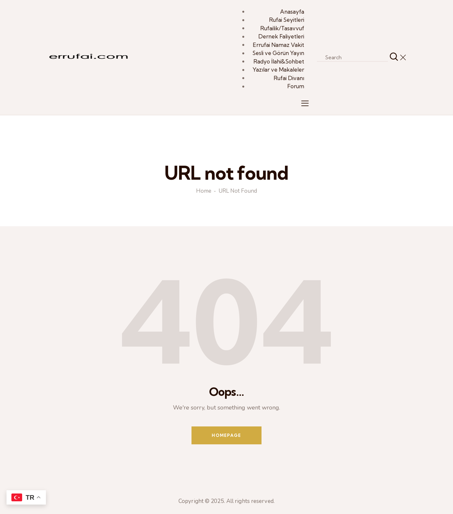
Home (203, 191)
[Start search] (394, 57)
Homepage (226, 435)
